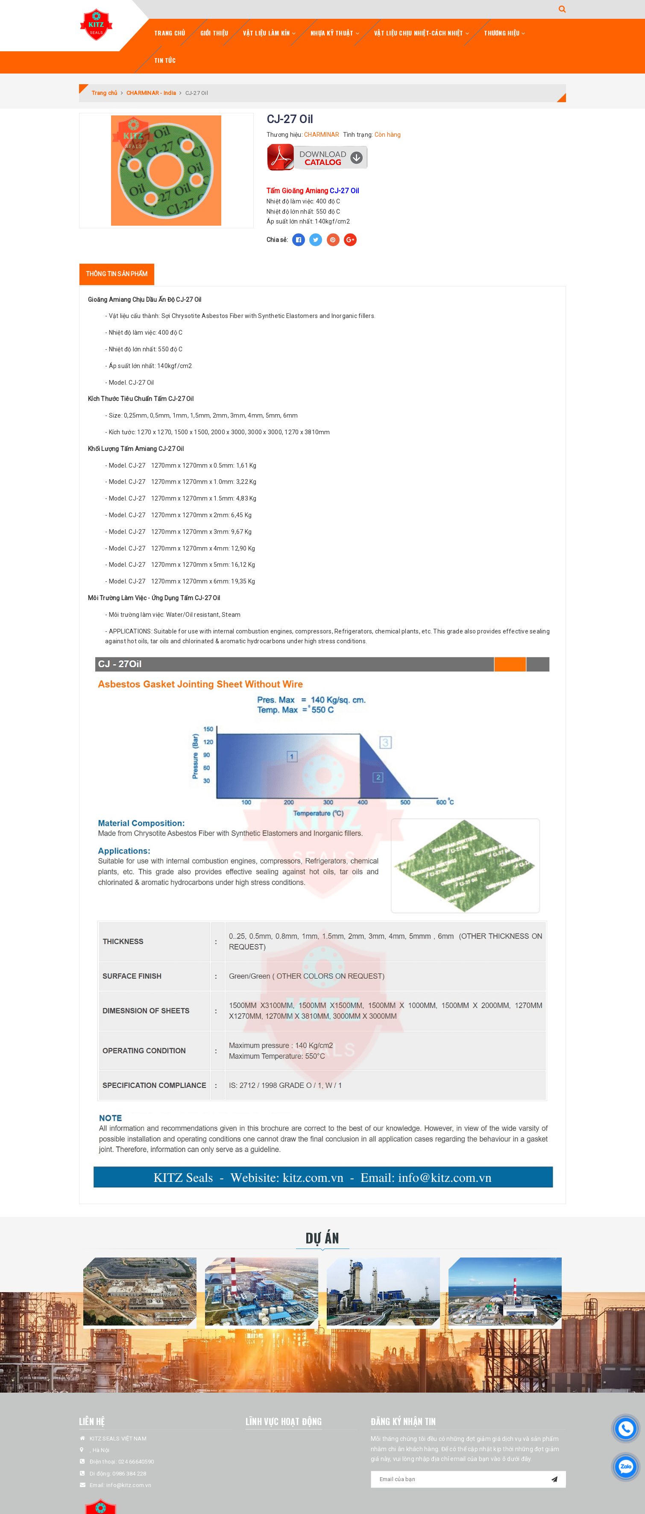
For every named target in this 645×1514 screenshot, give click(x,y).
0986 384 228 (129, 1473)
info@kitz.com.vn (128, 1485)
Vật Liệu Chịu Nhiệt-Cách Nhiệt (421, 32)
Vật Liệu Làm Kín (269, 32)
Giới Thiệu (214, 32)
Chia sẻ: (277, 239)
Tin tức (165, 60)
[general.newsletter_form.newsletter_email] (468, 1479)
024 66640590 (136, 1461)
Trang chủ (169, 32)
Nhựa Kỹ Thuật (335, 32)
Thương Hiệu (504, 32)
